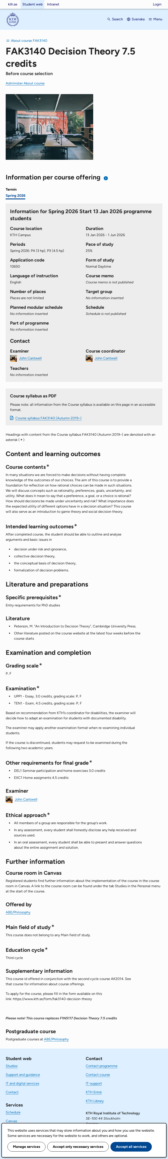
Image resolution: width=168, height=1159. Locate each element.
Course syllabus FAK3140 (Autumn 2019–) (48, 418)
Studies (12, 1066)
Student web (32, 4)
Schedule (13, 1112)
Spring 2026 (15, 195)
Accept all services (131, 1147)
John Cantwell (30, 358)
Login (157, 4)
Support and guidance (23, 1075)
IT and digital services (22, 1083)
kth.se (12, 4)
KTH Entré (94, 1092)
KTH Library (95, 1101)
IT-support (94, 1083)
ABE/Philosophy (18, 912)
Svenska (138, 19)
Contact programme (101, 1066)
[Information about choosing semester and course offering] (106, 178)
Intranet (53, 4)
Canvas (11, 1121)
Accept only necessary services (78, 1147)
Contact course (98, 1075)
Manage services (26, 1147)
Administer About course (25, 83)
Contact (12, 1092)
